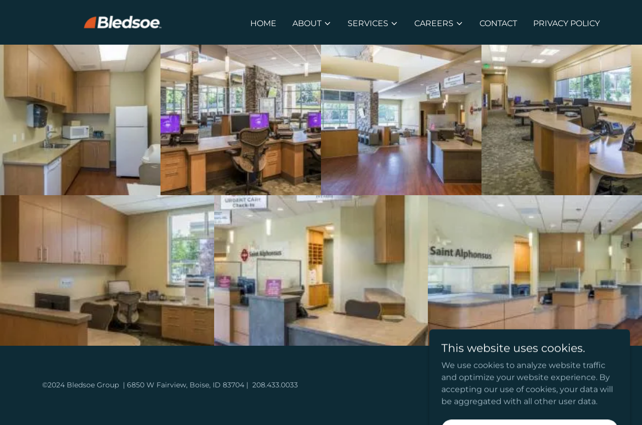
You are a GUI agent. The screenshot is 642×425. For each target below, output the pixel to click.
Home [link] (263, 23)
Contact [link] (498, 23)
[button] (312, 24)
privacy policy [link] (566, 23)
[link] (127, 22)
